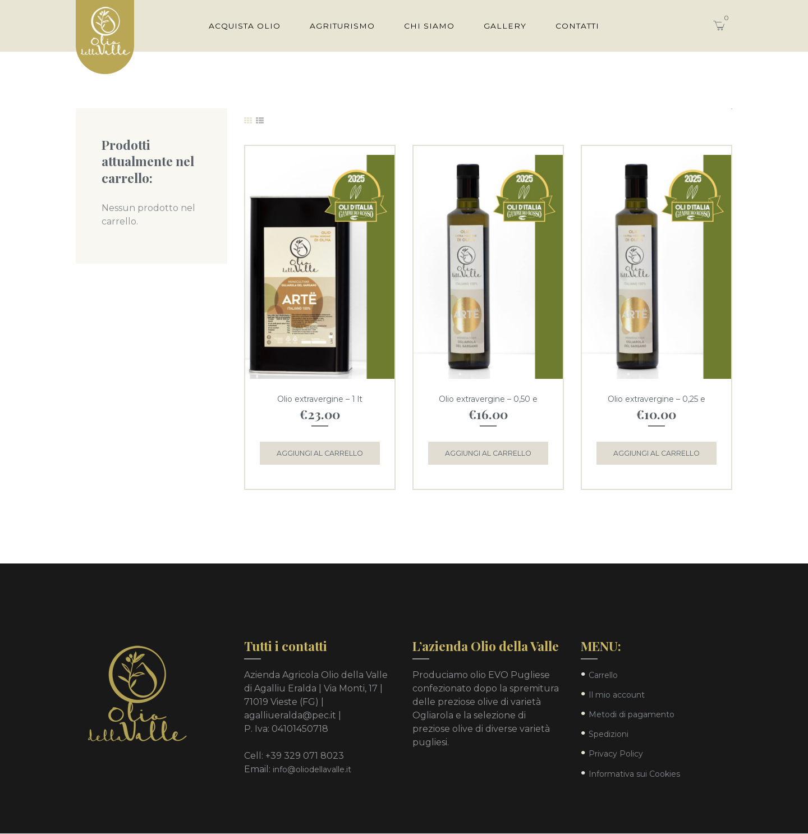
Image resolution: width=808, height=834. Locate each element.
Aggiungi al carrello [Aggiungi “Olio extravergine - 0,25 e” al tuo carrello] (656, 453)
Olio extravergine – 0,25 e (656, 399)
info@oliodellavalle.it (312, 769)
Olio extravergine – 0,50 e (488, 399)
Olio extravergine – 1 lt (319, 399)
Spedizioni (608, 735)
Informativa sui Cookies (634, 774)
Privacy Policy (616, 754)
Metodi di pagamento (631, 715)
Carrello (603, 675)
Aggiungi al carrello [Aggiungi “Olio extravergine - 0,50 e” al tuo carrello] (488, 453)
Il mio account (617, 695)
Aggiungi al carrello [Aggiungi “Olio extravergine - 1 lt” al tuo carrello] (320, 453)
